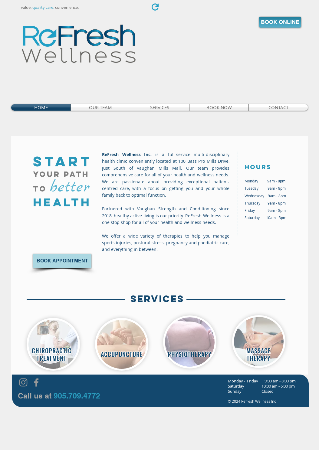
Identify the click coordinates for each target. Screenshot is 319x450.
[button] (159, 107)
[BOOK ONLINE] (280, 22)
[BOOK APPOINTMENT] (62, 261)
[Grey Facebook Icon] (36, 382)
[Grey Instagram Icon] (23, 382)
